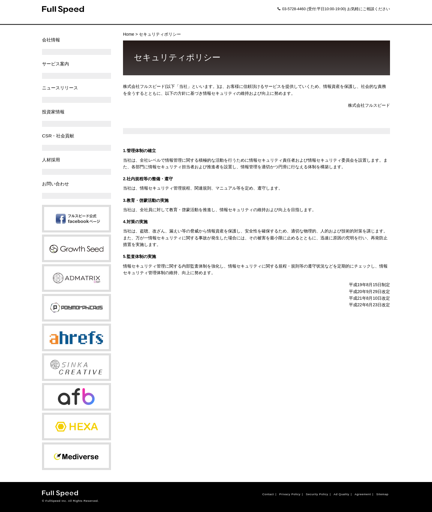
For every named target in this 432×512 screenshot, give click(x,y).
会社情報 (51, 39)
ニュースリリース (60, 87)
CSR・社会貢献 (58, 135)
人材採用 (51, 159)
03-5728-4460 (291, 9)
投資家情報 (53, 111)
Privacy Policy (290, 494)
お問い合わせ (55, 183)
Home (128, 34)
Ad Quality (341, 494)
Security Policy (317, 494)
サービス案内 (55, 63)
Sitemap (382, 494)
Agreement (363, 494)
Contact (268, 494)
